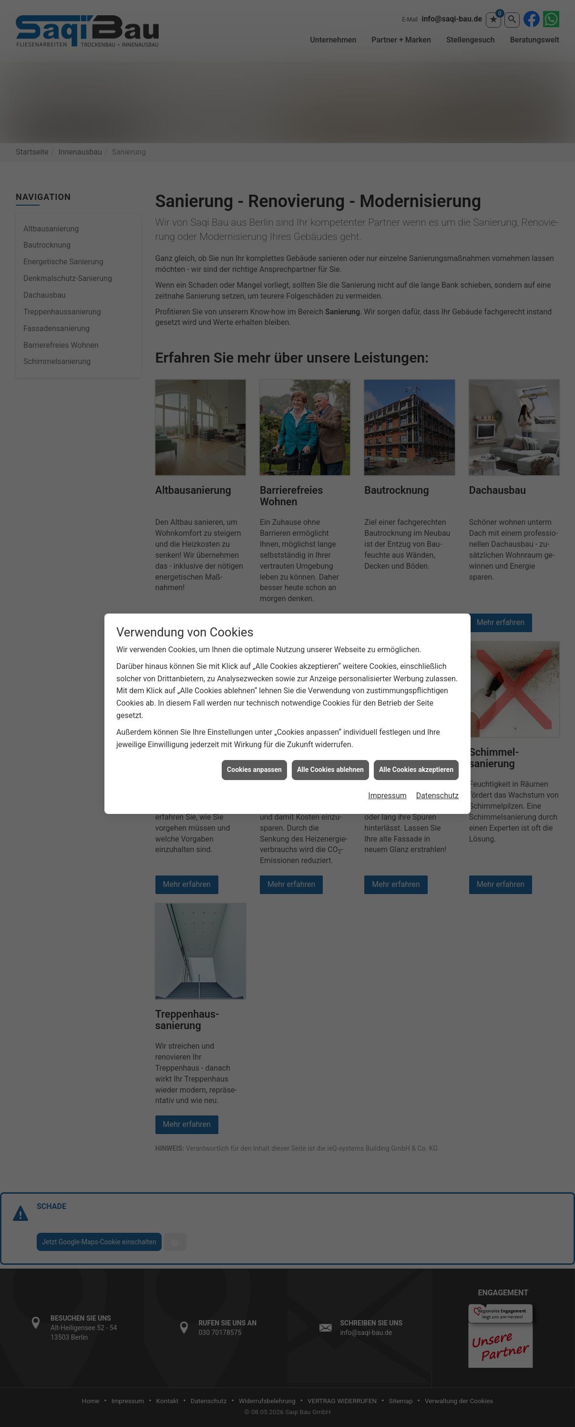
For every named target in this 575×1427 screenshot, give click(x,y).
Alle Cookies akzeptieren (416, 769)
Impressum (387, 795)
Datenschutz (437, 795)
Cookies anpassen (254, 769)
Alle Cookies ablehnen (330, 769)
